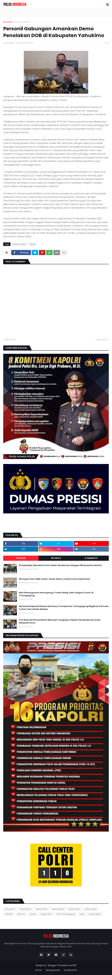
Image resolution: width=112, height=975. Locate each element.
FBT (75, 965)
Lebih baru (10, 339)
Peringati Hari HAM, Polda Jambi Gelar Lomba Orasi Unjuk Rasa (54, 579)
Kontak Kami (70, 970)
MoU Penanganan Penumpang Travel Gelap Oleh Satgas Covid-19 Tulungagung (56, 594)
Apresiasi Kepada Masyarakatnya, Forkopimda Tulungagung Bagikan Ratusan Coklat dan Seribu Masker (64, 608)
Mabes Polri (46, 914)
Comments (91, 558)
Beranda (7, 21)
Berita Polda (74, 909)
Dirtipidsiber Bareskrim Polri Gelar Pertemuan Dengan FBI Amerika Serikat (60, 565)
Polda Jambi (90, 909)
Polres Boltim (25, 909)
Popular (21, 558)
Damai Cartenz (22, 21)
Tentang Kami (53, 970)
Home (38, 970)
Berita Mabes (58, 909)
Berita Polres (41, 909)
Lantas (33, 914)
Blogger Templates (58, 965)
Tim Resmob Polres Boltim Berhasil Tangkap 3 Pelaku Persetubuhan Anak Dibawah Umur (59, 621)
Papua (32, 244)
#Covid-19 (10, 909)
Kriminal (21, 914)
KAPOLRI (8, 914)
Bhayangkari (95, 914)
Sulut (82, 914)
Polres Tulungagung (65, 914)
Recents (56, 558)
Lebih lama (101, 339)
